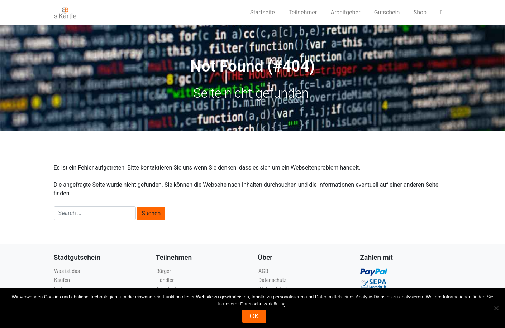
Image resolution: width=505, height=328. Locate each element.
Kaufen (62, 280)
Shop (420, 12)
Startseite (262, 12)
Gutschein (387, 12)
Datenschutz (272, 280)
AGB (263, 271)
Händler (165, 280)
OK (254, 316)
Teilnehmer (303, 12)
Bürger (163, 271)
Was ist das (67, 271)
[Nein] (496, 308)
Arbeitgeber (346, 12)
